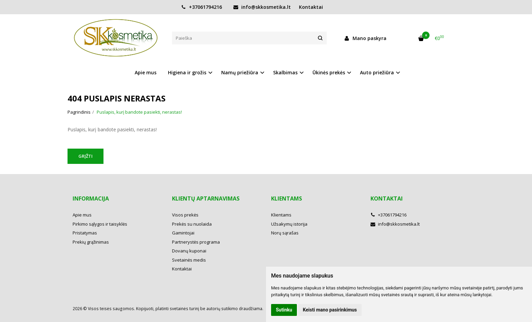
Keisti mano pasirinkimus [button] (330, 309)
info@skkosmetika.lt (262, 7)
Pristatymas (85, 233)
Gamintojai (183, 233)
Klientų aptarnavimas (206, 198)
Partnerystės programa (196, 242)
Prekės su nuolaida (192, 224)
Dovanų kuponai (189, 251)
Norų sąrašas (285, 233)
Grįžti (85, 156)
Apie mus (145, 72)
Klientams (286, 198)
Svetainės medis (189, 260)
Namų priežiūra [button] (239, 72)
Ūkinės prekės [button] (328, 72)
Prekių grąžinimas (91, 242)
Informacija (91, 198)
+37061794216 (201, 7)
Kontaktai (311, 7)
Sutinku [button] (284, 309)
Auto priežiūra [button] (377, 72)
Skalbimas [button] (285, 72)
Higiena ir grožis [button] (187, 72)
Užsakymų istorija (289, 224)
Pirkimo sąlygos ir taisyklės (100, 224)
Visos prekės (185, 215)
